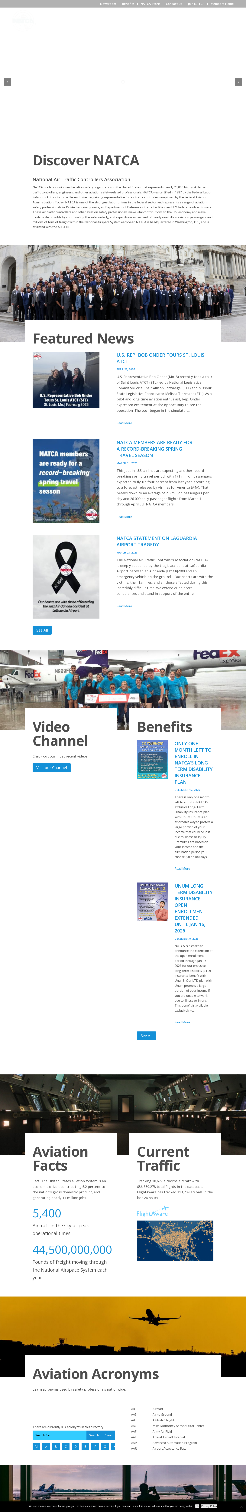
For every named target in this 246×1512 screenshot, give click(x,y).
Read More (124, 423)
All (36, 1447)
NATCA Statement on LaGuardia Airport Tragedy (157, 541)
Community (182, 21)
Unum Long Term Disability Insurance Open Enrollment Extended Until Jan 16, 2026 (194, 908)
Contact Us (174, 4)
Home (123, 21)
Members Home (222, 4)
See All (42, 630)
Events (163, 21)
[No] (241, 1507)
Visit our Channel (51, 767)
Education (204, 21)
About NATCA (143, 21)
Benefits (128, 4)
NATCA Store (150, 4)
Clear (108, 1435)
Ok (197, 1506)
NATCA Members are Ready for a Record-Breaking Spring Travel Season (155, 448)
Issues (222, 21)
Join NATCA (196, 4)
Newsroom (108, 4)
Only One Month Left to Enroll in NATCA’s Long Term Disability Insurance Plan (194, 762)
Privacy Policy (209, 1506)
